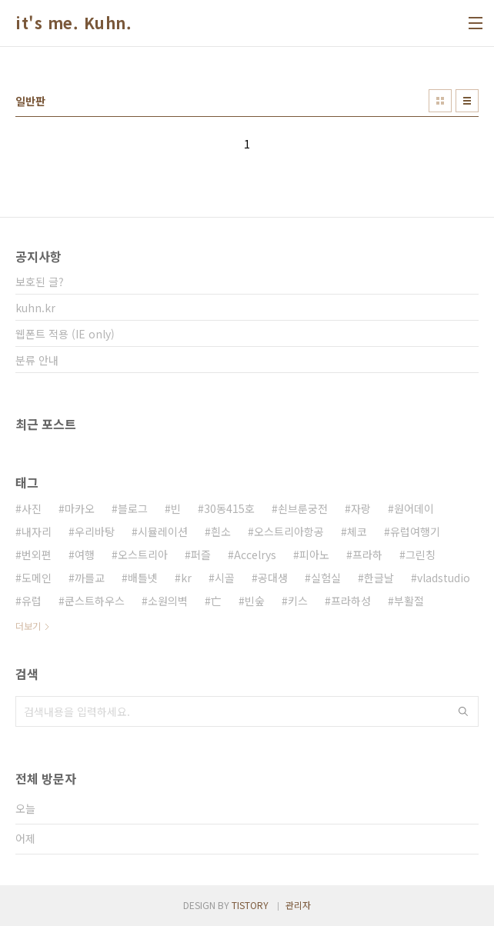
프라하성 (351, 600)
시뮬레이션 (163, 531)
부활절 (409, 600)
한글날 (379, 577)
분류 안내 (36, 360)
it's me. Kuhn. (73, 23)
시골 (225, 577)
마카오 (80, 508)
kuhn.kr (35, 307)
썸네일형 (440, 100)
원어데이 (414, 508)
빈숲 (255, 600)
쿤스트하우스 (95, 600)
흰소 (221, 531)
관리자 (298, 904)
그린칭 (421, 554)
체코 (357, 531)
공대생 (273, 577)
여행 (85, 554)
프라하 (367, 554)
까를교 (90, 577)
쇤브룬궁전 (303, 508)
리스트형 (467, 100)
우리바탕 (95, 531)
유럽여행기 (415, 531)
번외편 (37, 554)
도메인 (37, 577)
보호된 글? (39, 281)
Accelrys (255, 554)
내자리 (37, 531)
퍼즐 (201, 554)
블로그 (133, 508)
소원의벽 (168, 600)
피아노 (314, 554)
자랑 (361, 508)
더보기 (28, 625)
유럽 (32, 600)
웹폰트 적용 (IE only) (65, 333)
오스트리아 (143, 554)
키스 (298, 600)
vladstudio (443, 577)
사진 (32, 508)
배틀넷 (143, 577)
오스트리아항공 (289, 531)
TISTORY (250, 904)
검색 (463, 711)
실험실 (326, 577)
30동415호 (229, 508)
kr (186, 577)
